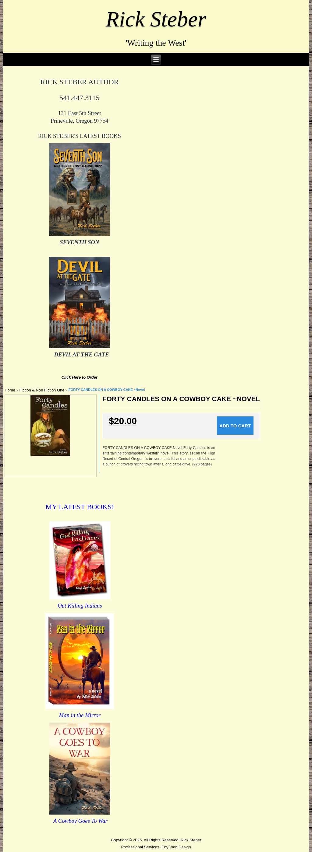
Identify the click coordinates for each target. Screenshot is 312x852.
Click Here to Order (80, 377)
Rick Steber (156, 19)
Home (10, 390)
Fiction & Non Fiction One (41, 390)
